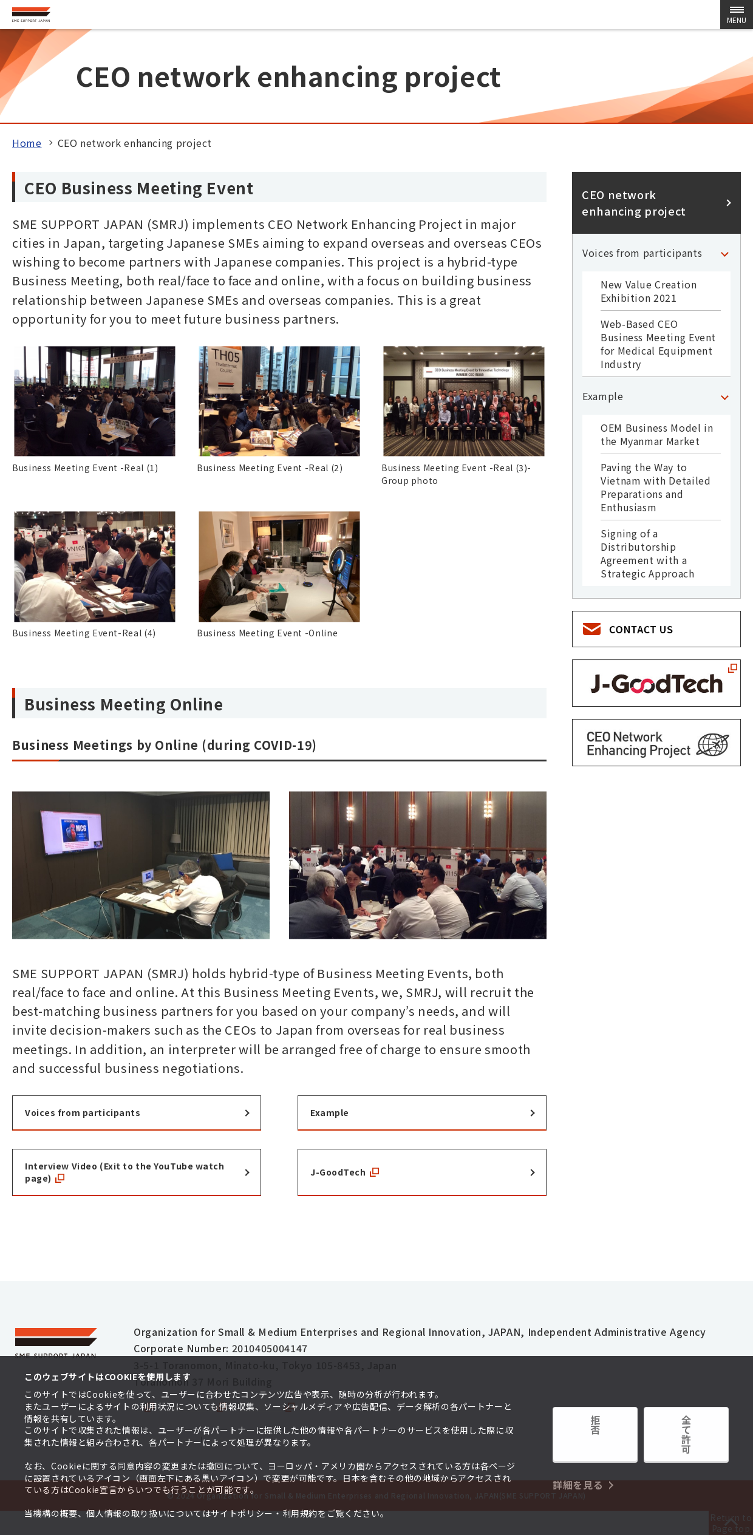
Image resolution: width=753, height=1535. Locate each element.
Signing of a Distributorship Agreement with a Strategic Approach (648, 553)
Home (27, 142)
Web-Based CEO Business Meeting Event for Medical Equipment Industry (658, 343)
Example (602, 396)
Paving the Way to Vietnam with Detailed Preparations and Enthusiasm (655, 487)
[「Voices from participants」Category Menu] (724, 253)
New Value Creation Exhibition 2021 (649, 291)
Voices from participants (642, 252)
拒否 (595, 1440)
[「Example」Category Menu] (724, 396)
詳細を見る (578, 1464)
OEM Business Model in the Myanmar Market (657, 434)
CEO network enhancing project (634, 202)
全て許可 (686, 1440)
